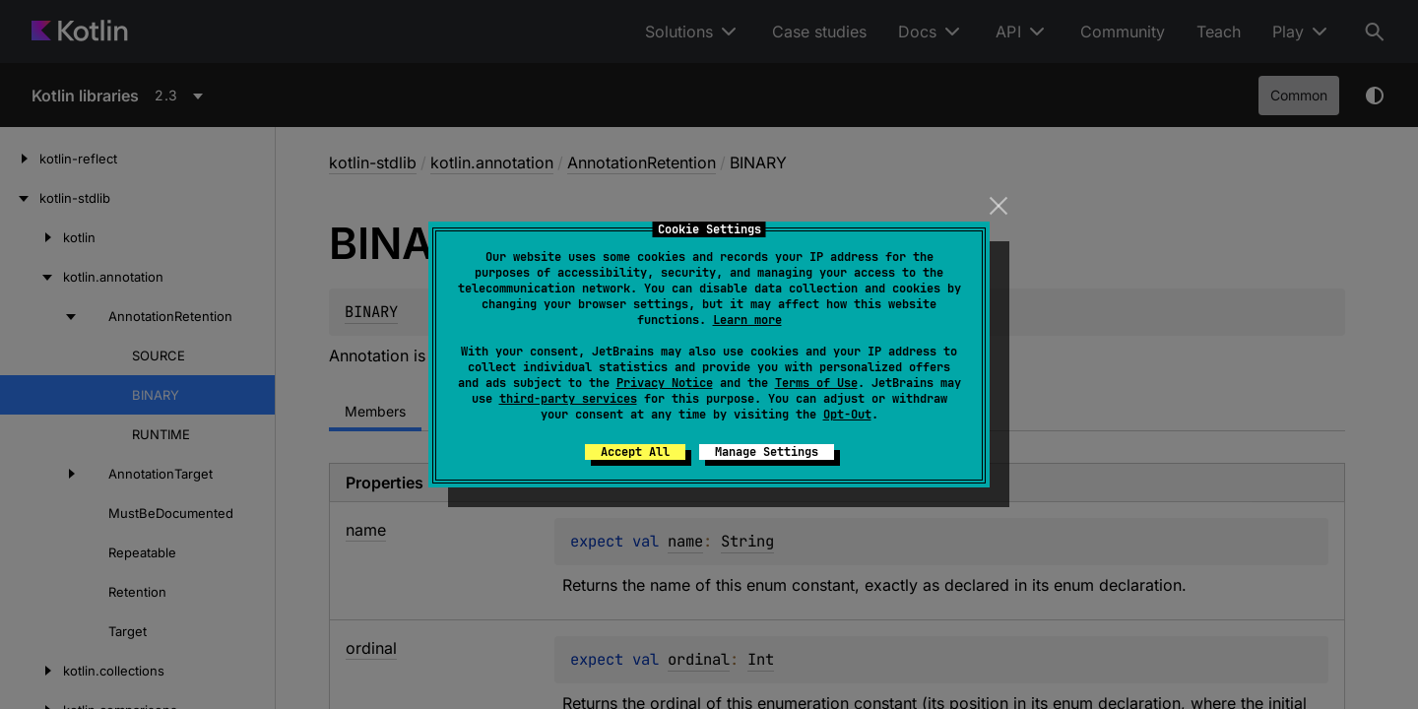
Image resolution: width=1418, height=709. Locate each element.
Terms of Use (816, 383)
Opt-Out (847, 414)
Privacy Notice (664, 383)
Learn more (747, 320)
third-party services (568, 399)
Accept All (635, 452)
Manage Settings (766, 452)
